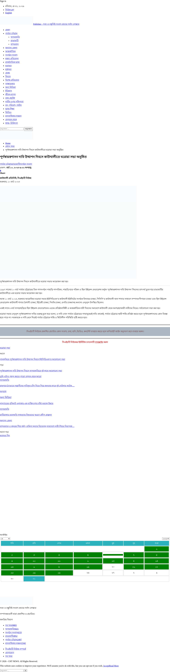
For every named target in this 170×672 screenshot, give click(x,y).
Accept (106, 666)
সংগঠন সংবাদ (11, 55)
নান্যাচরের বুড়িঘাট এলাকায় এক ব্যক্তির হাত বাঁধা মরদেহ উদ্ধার (26, 403)
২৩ (12, 573)
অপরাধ (3, 391)
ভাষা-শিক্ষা (9, 109)
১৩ (113, 561)
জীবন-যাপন (10, 94)
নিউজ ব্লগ (9, 10)
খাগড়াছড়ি (15, 37)
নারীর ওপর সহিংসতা (14, 101)
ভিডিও (8, 112)
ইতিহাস (8, 91)
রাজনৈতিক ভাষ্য (12, 62)
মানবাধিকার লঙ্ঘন (13, 116)
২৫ (59, 573)
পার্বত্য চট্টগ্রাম (11, 33)
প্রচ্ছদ (7, 30)
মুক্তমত (8, 69)
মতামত (8, 66)
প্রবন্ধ (7, 73)
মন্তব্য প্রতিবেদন (12, 58)
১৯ (88, 567)
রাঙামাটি (14, 40)
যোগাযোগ (9, 652)
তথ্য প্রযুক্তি (10, 98)
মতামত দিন (5, 435)
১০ (34, 561)
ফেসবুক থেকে (11, 119)
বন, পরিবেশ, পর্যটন (13, 105)
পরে (7, 432)
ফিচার (8, 76)
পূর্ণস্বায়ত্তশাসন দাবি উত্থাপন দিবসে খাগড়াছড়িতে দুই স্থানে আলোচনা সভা (31, 371)
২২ (156, 567)
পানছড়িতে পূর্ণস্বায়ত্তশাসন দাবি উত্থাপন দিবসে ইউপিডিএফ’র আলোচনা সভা (32, 359)
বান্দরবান (15, 44)
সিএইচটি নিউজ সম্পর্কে (15, 649)
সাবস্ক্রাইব (99, 342)
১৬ (12, 567)
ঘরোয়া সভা (5, 348)
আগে (2, 432)
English (8, 13)
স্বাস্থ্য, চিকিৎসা (11, 123)
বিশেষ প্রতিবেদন (12, 80)
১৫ (156, 561)
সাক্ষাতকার (10, 84)
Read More (114, 666)
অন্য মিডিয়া (10, 87)
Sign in (3, 1)
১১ (59, 561)
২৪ (34, 573)
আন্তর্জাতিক (10, 51)
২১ (133, 567)
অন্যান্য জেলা (11, 48)
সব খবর (11, 625)
